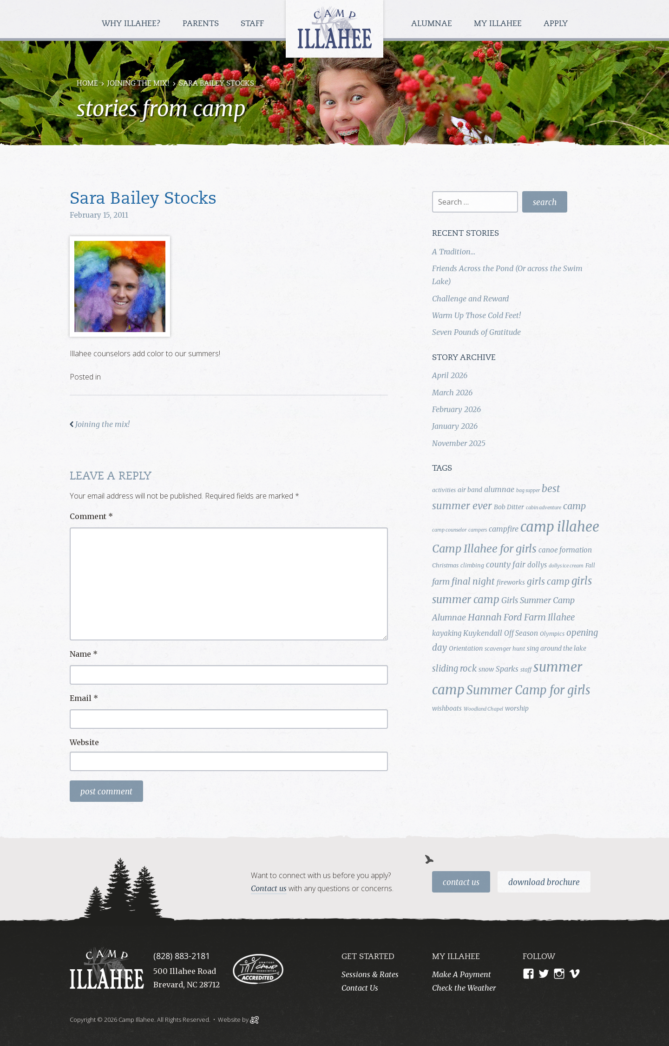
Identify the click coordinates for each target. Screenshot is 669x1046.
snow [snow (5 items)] (486, 669)
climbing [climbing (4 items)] (472, 565)
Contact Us (461, 882)
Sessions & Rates (370, 974)
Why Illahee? (132, 24)
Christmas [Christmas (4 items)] (445, 565)
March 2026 (452, 392)
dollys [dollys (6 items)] (537, 564)
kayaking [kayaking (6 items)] (446, 633)
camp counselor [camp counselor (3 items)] (449, 530)
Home (87, 83)
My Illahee (499, 24)
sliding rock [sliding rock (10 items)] (454, 668)
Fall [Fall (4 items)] (590, 565)
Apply (556, 24)
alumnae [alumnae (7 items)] (499, 489)
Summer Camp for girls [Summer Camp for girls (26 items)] (528, 690)
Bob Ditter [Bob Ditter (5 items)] (509, 507)
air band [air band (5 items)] (470, 490)
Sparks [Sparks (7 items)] (507, 668)
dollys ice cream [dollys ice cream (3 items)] (566, 566)
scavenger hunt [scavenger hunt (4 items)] (505, 648)
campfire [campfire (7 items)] (503, 528)
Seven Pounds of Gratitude (476, 332)
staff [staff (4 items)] (525, 669)
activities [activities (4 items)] (444, 489)
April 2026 (449, 375)
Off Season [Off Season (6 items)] (521, 633)
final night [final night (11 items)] (473, 581)
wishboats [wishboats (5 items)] (447, 708)
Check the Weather (464, 988)
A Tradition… (453, 251)
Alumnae (432, 24)
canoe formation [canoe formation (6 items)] (565, 550)
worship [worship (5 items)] (517, 708)
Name (84, 654)
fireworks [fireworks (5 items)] (511, 582)
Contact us (269, 888)
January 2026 (455, 426)
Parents (202, 24)
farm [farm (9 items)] (441, 582)
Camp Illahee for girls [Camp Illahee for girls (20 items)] (484, 548)
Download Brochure (544, 882)
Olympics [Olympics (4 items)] (552, 633)
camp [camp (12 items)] (574, 506)
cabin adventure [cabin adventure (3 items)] (543, 508)
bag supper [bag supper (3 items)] (528, 490)
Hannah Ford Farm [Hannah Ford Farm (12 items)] (507, 617)
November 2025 (458, 443)
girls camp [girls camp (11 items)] (548, 581)
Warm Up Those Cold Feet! (476, 315)
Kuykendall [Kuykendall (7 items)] (482, 633)
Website (84, 742)
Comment (91, 516)
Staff (253, 24)
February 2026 (456, 409)
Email (84, 698)
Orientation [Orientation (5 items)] (466, 648)
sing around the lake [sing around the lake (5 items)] (556, 648)
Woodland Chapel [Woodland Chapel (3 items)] (483, 709)
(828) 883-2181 (181, 955)
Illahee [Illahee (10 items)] (561, 617)
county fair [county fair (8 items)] (505, 565)
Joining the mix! (138, 83)
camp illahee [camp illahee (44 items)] (559, 526)
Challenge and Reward (470, 298)
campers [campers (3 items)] (477, 530)
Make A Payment (461, 974)
